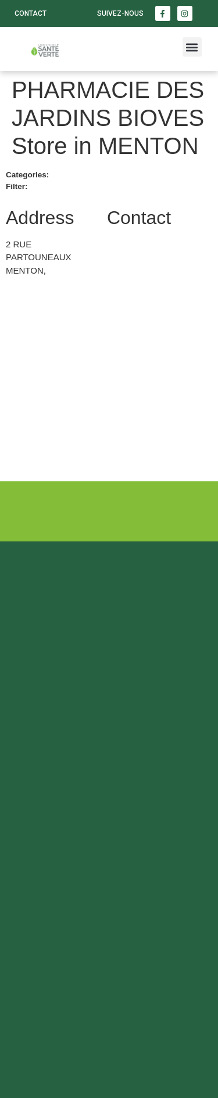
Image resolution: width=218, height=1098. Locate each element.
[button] (192, 47)
